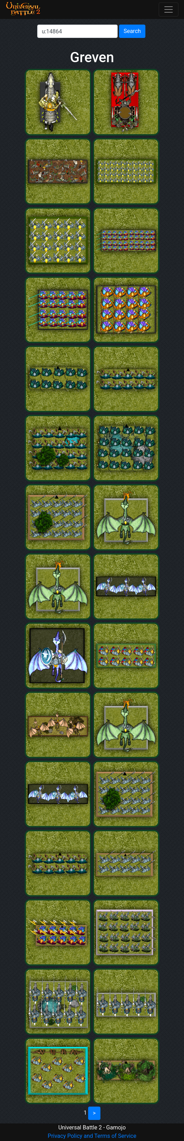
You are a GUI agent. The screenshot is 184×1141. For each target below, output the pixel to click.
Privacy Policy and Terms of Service (92, 1136)
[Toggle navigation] (168, 9)
